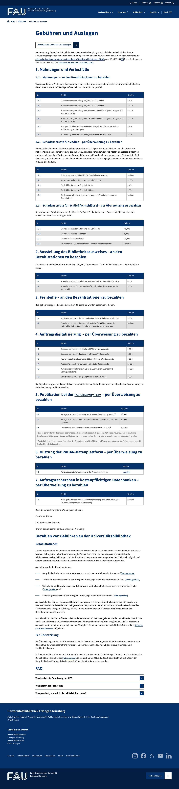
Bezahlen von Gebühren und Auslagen (54, 44)
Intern (60, 755)
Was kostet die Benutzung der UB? (53, 678)
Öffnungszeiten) (128, 573)
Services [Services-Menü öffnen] (146, 2)
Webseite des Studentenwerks (50, 628)
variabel (126, 472)
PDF (132, 59)
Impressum (37, 755)
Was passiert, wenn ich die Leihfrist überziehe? (60, 693)
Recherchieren (104, 12)
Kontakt (10, 755)
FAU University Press (92, 394)
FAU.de (133, 3)
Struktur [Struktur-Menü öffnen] (158, 2)
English (153, 12)
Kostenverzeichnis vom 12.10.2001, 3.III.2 (91, 62)
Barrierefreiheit (72, 755)
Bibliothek (138, 12)
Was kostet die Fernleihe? (49, 686)
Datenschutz (50, 755)
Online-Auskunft (70, 658)
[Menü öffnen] (167, 12)
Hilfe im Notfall (23, 755)
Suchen (169, 2)
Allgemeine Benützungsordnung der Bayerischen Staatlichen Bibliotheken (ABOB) (74, 59)
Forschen (122, 12)
